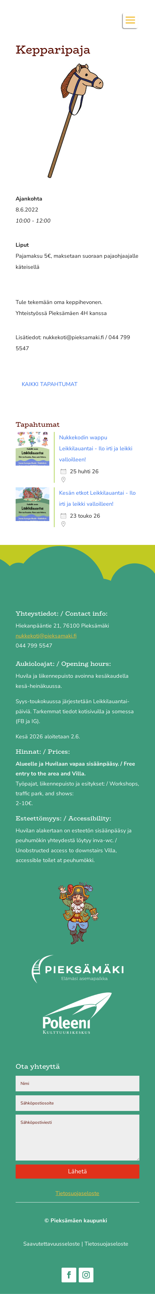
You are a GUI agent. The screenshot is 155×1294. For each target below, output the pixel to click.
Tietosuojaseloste (77, 1193)
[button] (130, 24)
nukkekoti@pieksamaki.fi (46, 635)
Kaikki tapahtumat (50, 384)
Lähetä (77, 1171)
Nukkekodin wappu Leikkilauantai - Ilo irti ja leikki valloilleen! (95, 448)
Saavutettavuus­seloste (51, 1243)
